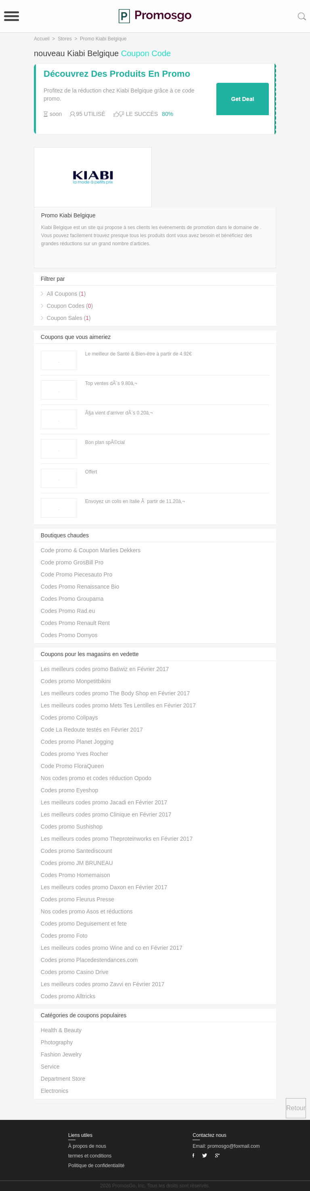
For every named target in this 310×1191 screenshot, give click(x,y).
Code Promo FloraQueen (72, 766)
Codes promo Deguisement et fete (84, 923)
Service (50, 1066)
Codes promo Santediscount (76, 851)
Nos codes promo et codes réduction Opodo (96, 778)
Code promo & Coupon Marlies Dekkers (90, 550)
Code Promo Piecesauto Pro (76, 574)
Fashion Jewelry (61, 1054)
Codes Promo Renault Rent (75, 623)
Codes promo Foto (64, 935)
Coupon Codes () (70, 306)
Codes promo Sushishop (72, 826)
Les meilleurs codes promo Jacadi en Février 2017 (104, 802)
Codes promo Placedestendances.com (89, 960)
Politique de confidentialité (96, 1165)
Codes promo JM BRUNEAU (77, 863)
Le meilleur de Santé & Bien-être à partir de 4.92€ (138, 354)
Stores (65, 39)
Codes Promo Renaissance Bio (80, 586)
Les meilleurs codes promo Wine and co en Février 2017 (111, 948)
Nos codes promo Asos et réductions (87, 911)
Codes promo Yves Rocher (74, 754)
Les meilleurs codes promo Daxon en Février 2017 (104, 887)
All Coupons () (66, 293)
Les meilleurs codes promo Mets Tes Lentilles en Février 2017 (118, 705)
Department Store (63, 1078)
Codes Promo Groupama (72, 599)
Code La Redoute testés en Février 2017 (92, 729)
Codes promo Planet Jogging (77, 742)
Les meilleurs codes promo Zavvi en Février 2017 (103, 984)
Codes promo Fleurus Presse (77, 899)
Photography (57, 1042)
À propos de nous (87, 1146)
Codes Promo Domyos (69, 635)
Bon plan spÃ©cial (105, 442)
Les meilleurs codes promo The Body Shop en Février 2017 (115, 693)
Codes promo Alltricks (68, 996)
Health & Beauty (61, 1030)
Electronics (54, 1091)
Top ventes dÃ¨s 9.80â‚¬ (111, 383)
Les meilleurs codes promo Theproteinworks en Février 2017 (117, 838)
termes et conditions (89, 1156)
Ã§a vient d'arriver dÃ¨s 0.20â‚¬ (119, 413)
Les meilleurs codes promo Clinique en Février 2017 (106, 814)
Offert (91, 472)
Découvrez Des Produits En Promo (117, 73)
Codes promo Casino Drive (75, 972)
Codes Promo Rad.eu (68, 611)
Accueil (42, 39)
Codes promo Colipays (69, 717)
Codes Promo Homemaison (75, 875)
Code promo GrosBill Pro (72, 562)
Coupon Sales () (69, 318)
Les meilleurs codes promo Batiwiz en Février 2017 (105, 669)
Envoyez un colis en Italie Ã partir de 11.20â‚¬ (135, 501)
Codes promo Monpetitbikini (76, 681)
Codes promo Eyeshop (69, 790)
